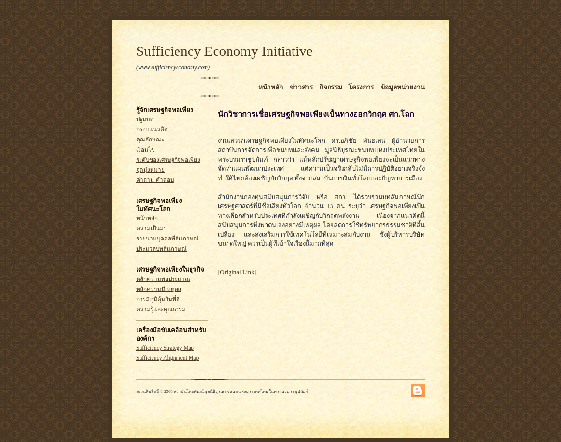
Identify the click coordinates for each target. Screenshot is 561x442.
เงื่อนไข (145, 150)
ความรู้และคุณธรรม (161, 309)
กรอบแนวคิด (152, 129)
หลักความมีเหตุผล (158, 289)
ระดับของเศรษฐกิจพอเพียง (168, 160)
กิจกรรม (330, 87)
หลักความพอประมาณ (163, 279)
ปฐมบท (144, 119)
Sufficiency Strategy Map (165, 348)
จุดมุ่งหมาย (150, 170)
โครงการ (361, 87)
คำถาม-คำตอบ (155, 180)
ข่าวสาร (301, 87)
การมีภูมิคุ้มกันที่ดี (158, 299)
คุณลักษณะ (150, 140)
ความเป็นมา (151, 229)
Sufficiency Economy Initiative (224, 51)
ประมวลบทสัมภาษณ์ (161, 249)
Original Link (237, 272)
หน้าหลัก (270, 87)
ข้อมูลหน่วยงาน (403, 87)
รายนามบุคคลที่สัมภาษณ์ (167, 239)
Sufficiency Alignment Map (167, 358)
